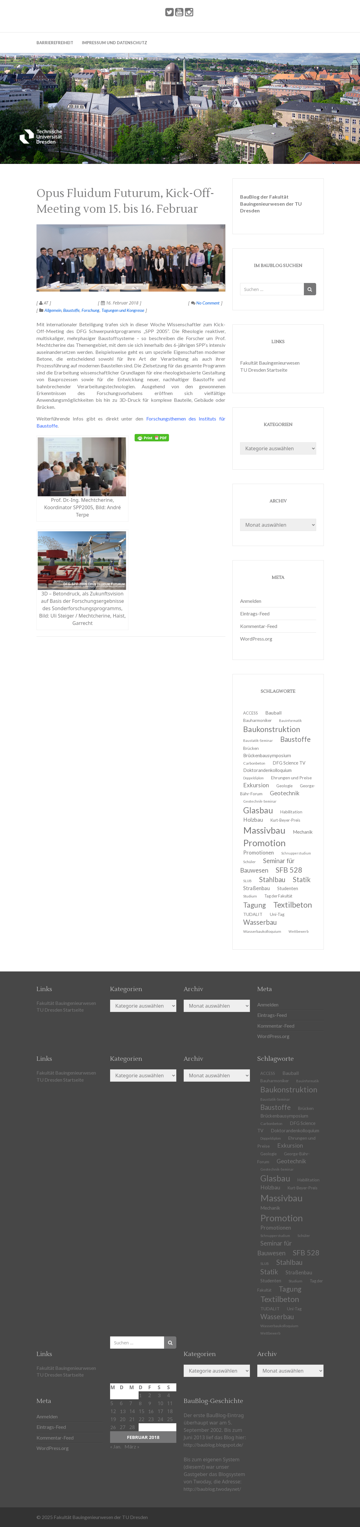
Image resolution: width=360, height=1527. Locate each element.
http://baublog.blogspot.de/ (213, 1445)
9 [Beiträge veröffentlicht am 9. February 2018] (149, 1403)
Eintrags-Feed (255, 613)
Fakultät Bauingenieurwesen (270, 363)
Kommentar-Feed (258, 626)
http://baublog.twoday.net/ (212, 1489)
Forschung (90, 310)
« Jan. (115, 1446)
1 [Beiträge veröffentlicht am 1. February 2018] (140, 1395)
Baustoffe (71, 310)
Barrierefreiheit (54, 42)
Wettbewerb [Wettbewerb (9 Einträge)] (298, 931)
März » (132, 1446)
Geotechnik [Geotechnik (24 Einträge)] (284, 793)
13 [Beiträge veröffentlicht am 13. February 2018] (122, 1411)
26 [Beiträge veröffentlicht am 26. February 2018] (113, 1427)
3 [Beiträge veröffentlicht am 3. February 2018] (159, 1395)
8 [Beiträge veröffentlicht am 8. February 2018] (140, 1403)
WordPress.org (256, 638)
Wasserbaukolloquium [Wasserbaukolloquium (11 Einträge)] (262, 931)
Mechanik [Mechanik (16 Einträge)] (303, 832)
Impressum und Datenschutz (114, 42)
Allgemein (52, 310)
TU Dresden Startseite (263, 370)
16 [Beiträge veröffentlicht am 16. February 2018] (151, 1411)
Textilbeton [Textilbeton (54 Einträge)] (292, 904)
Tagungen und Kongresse (122, 310)
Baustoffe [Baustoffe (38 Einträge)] (295, 739)
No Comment (205, 302)
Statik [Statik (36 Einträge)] (302, 879)
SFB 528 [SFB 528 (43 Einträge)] (289, 870)
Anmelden (250, 601)
